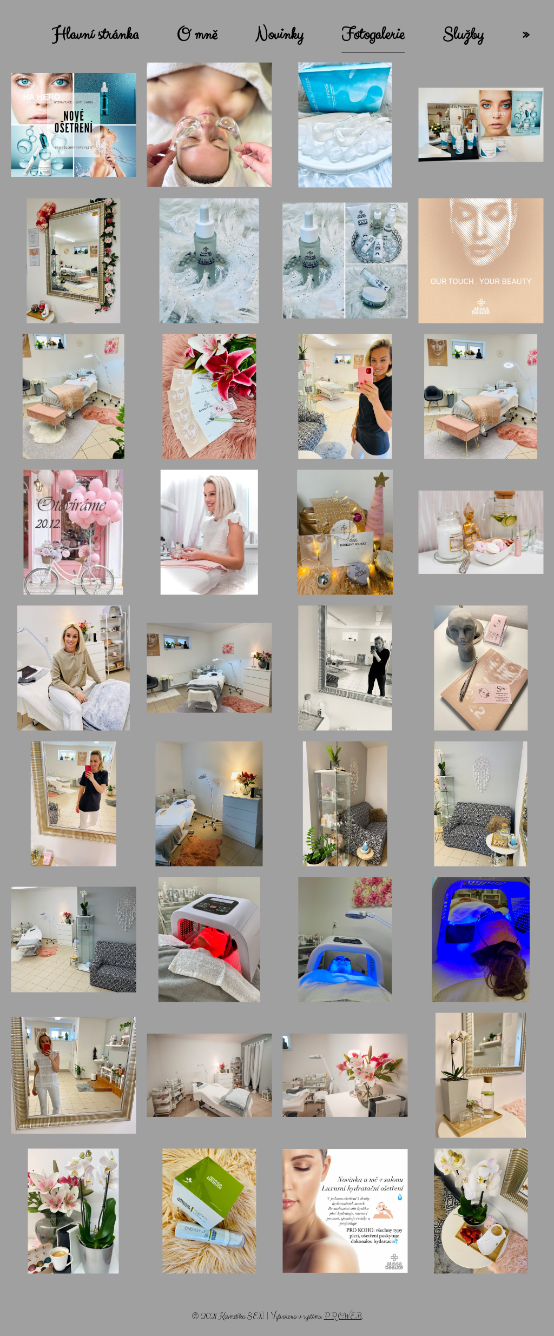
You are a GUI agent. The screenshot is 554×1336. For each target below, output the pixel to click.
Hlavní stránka (95, 34)
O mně (197, 34)
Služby (463, 34)
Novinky (279, 34)
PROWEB (343, 1316)
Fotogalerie (373, 34)
